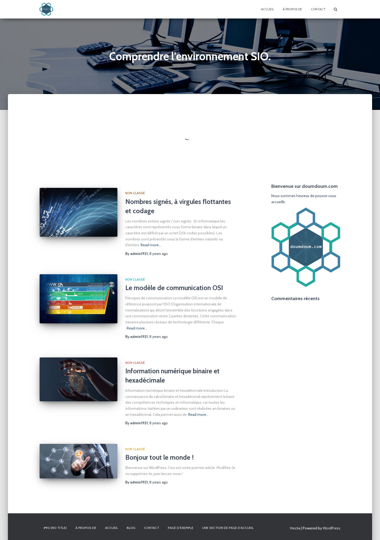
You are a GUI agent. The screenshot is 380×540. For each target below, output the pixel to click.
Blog (131, 528)
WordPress (331, 528)
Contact (318, 9)
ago (158, 336)
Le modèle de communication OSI (174, 288)
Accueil (267, 9)
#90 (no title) (55, 528)
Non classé (135, 279)
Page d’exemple (180, 528)
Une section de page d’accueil (228, 528)
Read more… (137, 328)
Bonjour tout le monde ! (159, 457)
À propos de (292, 9)
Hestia (295, 528)
